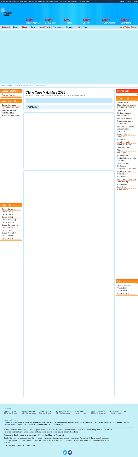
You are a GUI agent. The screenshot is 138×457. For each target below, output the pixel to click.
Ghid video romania (124, 118)
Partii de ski (121, 187)
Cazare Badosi (7, 238)
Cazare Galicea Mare (9, 209)
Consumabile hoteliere (125, 108)
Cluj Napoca (57, 27)
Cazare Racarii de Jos (10, 225)
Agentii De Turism (34, 425)
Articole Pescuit (123, 293)
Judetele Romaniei (11, 422)
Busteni (33, 27)
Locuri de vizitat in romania (126, 126)
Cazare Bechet (7, 217)
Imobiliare (124, 422)
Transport (120, 137)
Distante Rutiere (10, 425)
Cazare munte (122, 177)
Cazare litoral (122, 184)
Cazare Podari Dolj (9, 220)
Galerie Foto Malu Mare (10, 116)
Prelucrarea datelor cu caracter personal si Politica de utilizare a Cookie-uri (34, 435)
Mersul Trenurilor (94, 422)
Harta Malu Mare (8, 113)
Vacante (120, 150)
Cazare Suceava (45, 411)
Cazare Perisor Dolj (9, 233)
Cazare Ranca (79, 411)
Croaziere (121, 139)
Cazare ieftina (122, 155)
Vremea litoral (122, 102)
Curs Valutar (107, 422)
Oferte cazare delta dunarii (126, 179)
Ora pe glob (121, 153)
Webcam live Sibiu (124, 285)
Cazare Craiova (7, 212)
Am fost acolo (122, 124)
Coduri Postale (57, 425)
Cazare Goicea (7, 228)
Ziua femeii (121, 110)
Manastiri (50, 422)
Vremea (116, 422)
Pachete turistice (123, 134)
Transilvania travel (124, 147)
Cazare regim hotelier (125, 171)
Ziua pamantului (123, 129)
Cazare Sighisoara (28, 411)
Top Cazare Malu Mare (10, 108)
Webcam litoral (122, 190)
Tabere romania (123, 163)
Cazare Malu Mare (9, 105)
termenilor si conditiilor (45, 432)
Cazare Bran (122, 288)
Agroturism (121, 161)
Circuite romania (123, 142)
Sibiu (85, 27)
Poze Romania (60, 422)
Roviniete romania (124, 113)
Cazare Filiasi (7, 230)
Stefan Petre (122, 291)
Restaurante (121, 166)
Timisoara (69, 27)
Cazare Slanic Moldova (117, 411)
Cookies (121, 1)
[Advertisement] (26, 57)
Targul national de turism (126, 169)
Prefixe (84, 422)
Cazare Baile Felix (98, 411)
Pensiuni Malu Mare (9, 95)
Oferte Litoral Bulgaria (27, 422)
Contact (128, 1)
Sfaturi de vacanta (124, 145)
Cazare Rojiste (7, 236)
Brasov (15, 27)
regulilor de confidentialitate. (68, 432)
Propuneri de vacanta (125, 121)
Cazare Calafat (7, 214)
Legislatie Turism (73, 422)
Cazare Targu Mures (64, 411)
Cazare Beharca (8, 222)
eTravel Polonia (106, 430)
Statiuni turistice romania (126, 158)
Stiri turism (121, 132)
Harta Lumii (22, 425)
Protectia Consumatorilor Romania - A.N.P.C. (20, 446)
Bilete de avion (122, 174)
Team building (122, 182)
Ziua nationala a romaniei (126, 105)
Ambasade (41, 422)
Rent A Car (46, 425)
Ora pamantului (123, 116)
